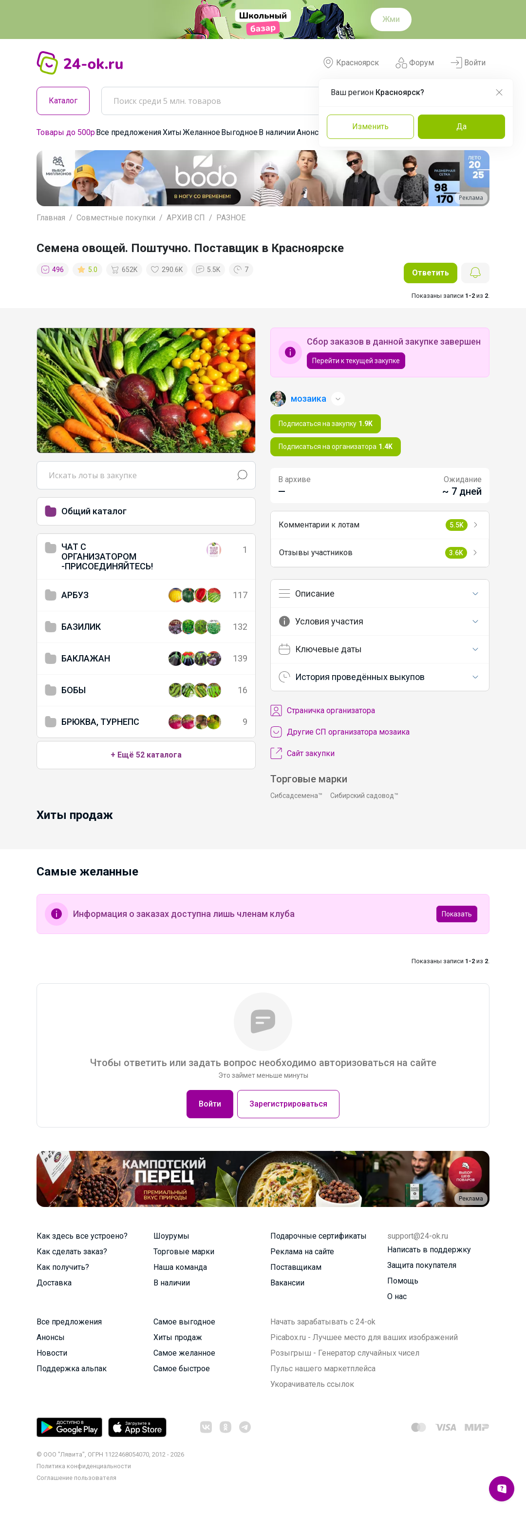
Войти (468, 63)
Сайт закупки (302, 753)
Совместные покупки (115, 217)
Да (461, 126)
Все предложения (128, 132)
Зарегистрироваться (288, 1104)
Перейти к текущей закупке (356, 361)
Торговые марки (183, 1251)
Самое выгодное (184, 1321)
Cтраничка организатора (322, 711)
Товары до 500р (66, 132)
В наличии (277, 132)
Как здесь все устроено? (82, 1236)
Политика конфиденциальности (84, 1466)
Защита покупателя (421, 1265)
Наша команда (180, 1267)
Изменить (370, 126)
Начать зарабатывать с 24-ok (323, 1321)
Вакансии (287, 1282)
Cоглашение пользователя (76, 1477)
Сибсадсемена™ (296, 795)
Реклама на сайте (302, 1251)
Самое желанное (184, 1353)
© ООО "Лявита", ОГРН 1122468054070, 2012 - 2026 (110, 1454)
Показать (457, 914)
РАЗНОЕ (230, 217)
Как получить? (63, 1267)
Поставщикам (295, 1267)
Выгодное (239, 132)
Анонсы (311, 132)
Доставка (54, 1282)
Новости (52, 1353)
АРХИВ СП (186, 217)
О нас (397, 1296)
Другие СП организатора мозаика (340, 732)
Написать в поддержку (429, 1249)
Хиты (172, 132)
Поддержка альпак (72, 1368)
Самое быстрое (181, 1368)
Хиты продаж (177, 1337)
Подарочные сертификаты (318, 1236)
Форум (414, 63)
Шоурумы (171, 1236)
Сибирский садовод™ (364, 795)
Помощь (402, 1280)
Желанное (201, 132)
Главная (51, 217)
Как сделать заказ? (72, 1251)
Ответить (430, 272)
